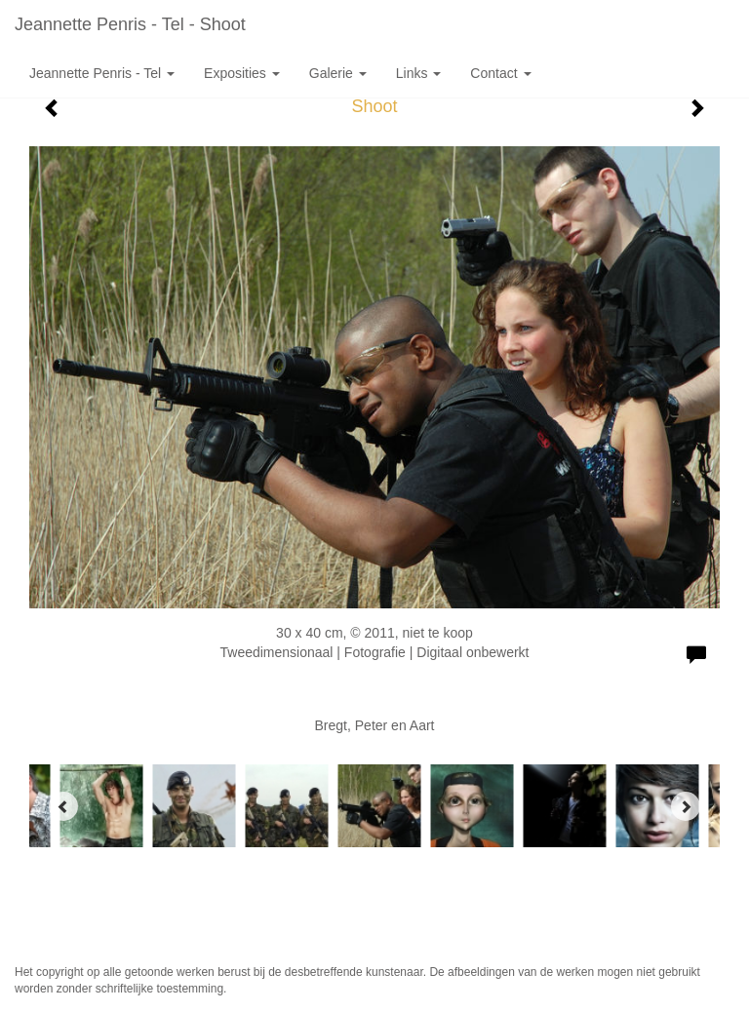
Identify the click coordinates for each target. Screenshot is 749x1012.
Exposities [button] (242, 73)
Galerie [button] (338, 73)
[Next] (685, 806)
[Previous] (63, 806)
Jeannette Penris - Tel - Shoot (130, 24)
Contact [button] (500, 73)
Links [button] (419, 73)
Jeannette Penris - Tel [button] (102, 73)
